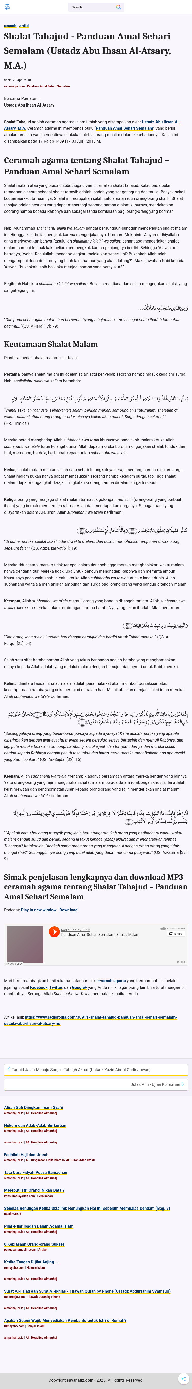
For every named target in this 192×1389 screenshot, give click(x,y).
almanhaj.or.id (14, 1113)
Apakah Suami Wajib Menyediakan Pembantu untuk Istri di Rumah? (65, 1320)
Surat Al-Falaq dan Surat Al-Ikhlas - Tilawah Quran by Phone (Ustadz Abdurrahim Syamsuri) (87, 1291)
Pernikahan (45, 1196)
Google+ (79, 987)
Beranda (10, 26)
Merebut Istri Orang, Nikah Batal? (34, 1190)
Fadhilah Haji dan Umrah (26, 1154)
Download (69, 910)
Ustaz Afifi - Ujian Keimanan (157, 1084)
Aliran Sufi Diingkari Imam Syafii (33, 1107)
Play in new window (39, 910)
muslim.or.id (12, 1214)
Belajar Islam (35, 1326)
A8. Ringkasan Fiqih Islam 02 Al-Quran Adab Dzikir (60, 1160)
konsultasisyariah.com (19, 1196)
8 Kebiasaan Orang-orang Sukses (34, 1244)
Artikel (24, 26)
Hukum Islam (36, 1268)
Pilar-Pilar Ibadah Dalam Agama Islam (38, 1226)
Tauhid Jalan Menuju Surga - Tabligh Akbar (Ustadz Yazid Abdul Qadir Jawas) (79, 1069)
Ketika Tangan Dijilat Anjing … (31, 1262)
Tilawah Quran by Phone (43, 1297)
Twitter (55, 987)
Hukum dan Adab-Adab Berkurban (35, 1125)
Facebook (39, 987)
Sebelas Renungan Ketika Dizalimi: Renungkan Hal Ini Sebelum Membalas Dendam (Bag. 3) (87, 1208)
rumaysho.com (14, 1268)
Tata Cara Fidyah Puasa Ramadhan (35, 1172)
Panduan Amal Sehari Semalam (48, 86)
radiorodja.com (14, 86)
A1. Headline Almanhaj (41, 1113)
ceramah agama (111, 980)
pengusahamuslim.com (20, 1249)
